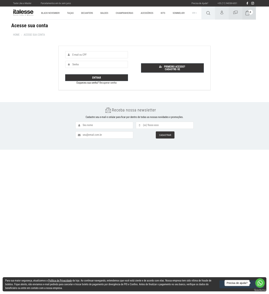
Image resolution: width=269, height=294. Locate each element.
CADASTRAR (165, 135)
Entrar (96, 77)
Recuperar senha (108, 82)
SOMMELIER (178, 13)
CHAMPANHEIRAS (124, 13)
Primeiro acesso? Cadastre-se (172, 68)
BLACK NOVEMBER (50, 13)
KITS (163, 13)
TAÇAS (70, 13)
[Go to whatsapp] (260, 283)
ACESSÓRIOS (147, 13)
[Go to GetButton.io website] (260, 290)
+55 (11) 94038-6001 (227, 3)
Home (16, 34)
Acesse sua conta (34, 34)
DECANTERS (87, 13)
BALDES (104, 13)
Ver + (194, 13)
